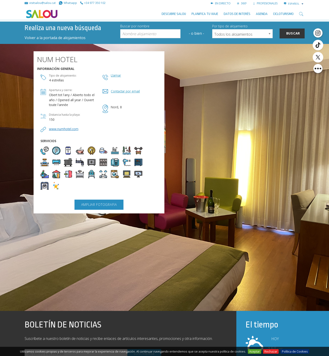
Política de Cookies (295, 351)
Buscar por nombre (134, 26)
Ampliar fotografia (99, 204)
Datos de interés (237, 14)
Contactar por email (125, 91)
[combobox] (296, 3)
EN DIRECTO (221, 3)
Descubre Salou (174, 14)
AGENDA (262, 14)
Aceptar (254, 351)
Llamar (116, 75)
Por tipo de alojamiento (230, 26)
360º (242, 3)
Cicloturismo (283, 14)
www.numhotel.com (63, 129)
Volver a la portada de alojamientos (55, 37)
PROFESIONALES (265, 3)
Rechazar (270, 351)
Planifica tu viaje (205, 14)
